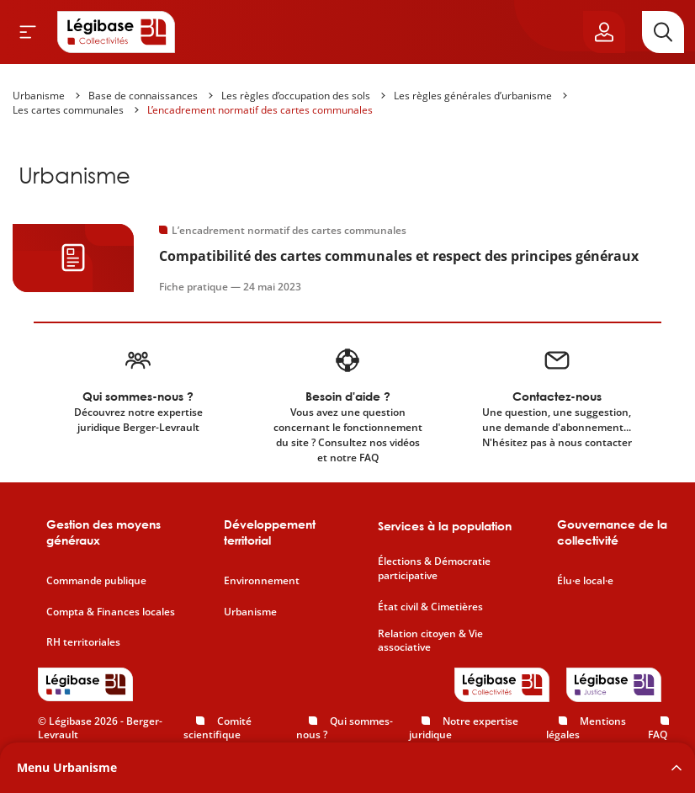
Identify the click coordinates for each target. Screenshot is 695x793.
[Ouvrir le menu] (28, 32)
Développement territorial (270, 532)
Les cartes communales (68, 110)
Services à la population (445, 526)
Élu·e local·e (585, 581)
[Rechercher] (663, 32)
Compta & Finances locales (110, 612)
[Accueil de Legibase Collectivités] (116, 32)
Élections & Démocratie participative (434, 569)
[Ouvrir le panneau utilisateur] (604, 32)
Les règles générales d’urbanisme (473, 95)
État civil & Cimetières (430, 607)
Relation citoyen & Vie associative (430, 641)
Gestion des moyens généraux (103, 532)
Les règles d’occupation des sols (295, 95)
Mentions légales (586, 728)
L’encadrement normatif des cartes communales (260, 110)
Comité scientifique (217, 728)
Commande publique (96, 581)
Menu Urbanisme (67, 767)
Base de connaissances (143, 95)
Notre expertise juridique (463, 728)
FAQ (657, 734)
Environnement (262, 581)
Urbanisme (39, 95)
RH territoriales (83, 642)
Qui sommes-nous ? (344, 728)
